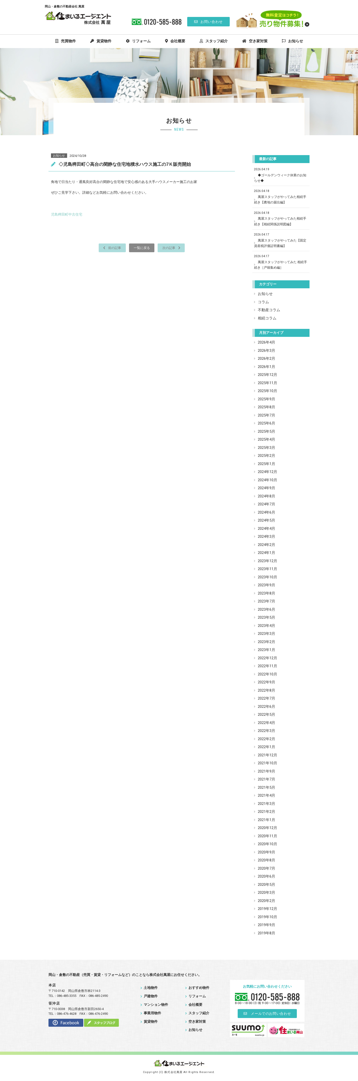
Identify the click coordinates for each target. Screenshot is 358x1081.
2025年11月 (267, 383)
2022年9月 (266, 682)
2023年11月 (267, 569)
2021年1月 (266, 820)
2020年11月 (267, 836)
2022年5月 (266, 714)
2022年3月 (266, 730)
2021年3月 (266, 803)
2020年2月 (266, 901)
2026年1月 (266, 366)
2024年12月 (267, 472)
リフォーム (138, 41)
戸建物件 (149, 996)
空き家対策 (255, 41)
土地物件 (149, 988)
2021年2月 (266, 811)
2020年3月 (266, 892)
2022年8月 (266, 690)
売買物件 (65, 41)
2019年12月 (267, 908)
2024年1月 (266, 552)
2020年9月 (266, 852)
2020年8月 (266, 860)
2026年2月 (266, 358)
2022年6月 (266, 706)
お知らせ (292, 41)
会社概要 (175, 41)
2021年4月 (266, 795)
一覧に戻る (141, 248)
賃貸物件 (100, 41)
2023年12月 (267, 561)
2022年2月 (266, 739)
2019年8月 (266, 933)
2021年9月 (266, 771)
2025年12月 (267, 374)
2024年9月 (266, 488)
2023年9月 (266, 585)
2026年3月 (266, 350)
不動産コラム (269, 310)
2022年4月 (266, 723)
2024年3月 (266, 536)
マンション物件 (154, 1005)
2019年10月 (267, 917)
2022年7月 (266, 698)
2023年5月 (266, 617)
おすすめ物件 (197, 988)
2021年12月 (267, 755)
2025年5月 (266, 431)
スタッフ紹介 (214, 41)
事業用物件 (150, 1013)
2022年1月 (266, 747)
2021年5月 (266, 787)
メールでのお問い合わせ (267, 1014)
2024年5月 (266, 520)
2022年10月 (267, 674)
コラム (263, 302)
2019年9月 (266, 925)
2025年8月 (266, 407)
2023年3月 (266, 633)
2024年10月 (267, 480)
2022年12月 (267, 658)
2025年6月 (266, 423)
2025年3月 (266, 447)
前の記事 (109, 248)
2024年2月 (266, 544)
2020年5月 (266, 884)
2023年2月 (266, 642)
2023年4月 (266, 625)
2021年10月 (267, 763)
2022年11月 (267, 666)
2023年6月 (266, 609)
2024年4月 (266, 528)
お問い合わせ (208, 22)
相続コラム (267, 318)
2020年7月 (266, 868)
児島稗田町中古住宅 (66, 214)
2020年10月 (267, 844)
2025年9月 (266, 399)
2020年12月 (267, 828)
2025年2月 (266, 455)
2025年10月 (267, 391)
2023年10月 (267, 577)
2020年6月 (266, 876)
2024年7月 (266, 504)
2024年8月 (266, 496)
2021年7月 (266, 779)
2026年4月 (266, 342)
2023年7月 (266, 601)
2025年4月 (266, 439)
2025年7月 (266, 415)
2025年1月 (266, 464)
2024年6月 (266, 512)
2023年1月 (266, 650)
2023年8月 (266, 593)
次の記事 (173, 248)
